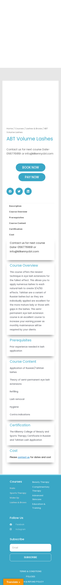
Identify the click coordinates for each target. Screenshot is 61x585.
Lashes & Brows (34, 128)
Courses (19, 128)
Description (15, 206)
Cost (11, 234)
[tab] (30, 206)
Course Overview (18, 211)
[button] (10, 191)
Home (10, 128)
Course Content (17, 223)
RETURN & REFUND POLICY (30, 581)
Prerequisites (16, 217)
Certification (15, 229)
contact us (24, 457)
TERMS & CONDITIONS (30, 571)
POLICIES (30, 576)
